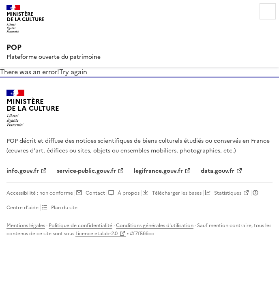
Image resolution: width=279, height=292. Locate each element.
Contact (95, 193)
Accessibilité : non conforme (39, 193)
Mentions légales (25, 225)
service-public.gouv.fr (86, 171)
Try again (73, 72)
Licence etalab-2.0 (96, 233)
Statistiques (227, 193)
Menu (268, 11)
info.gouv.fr (22, 171)
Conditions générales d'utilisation (154, 225)
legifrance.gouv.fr (158, 171)
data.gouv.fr (217, 171)
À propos (129, 193)
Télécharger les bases (177, 193)
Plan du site (64, 207)
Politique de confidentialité (80, 225)
